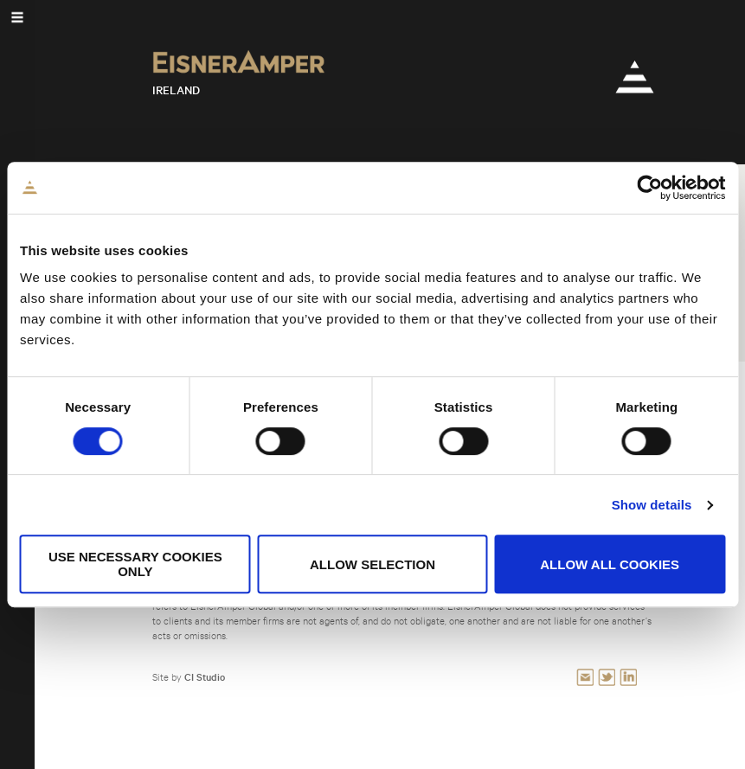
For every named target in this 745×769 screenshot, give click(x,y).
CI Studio (204, 676)
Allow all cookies (609, 564)
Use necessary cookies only (135, 564)
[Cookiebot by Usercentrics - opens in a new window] (649, 188)
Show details (652, 504)
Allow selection (372, 564)
